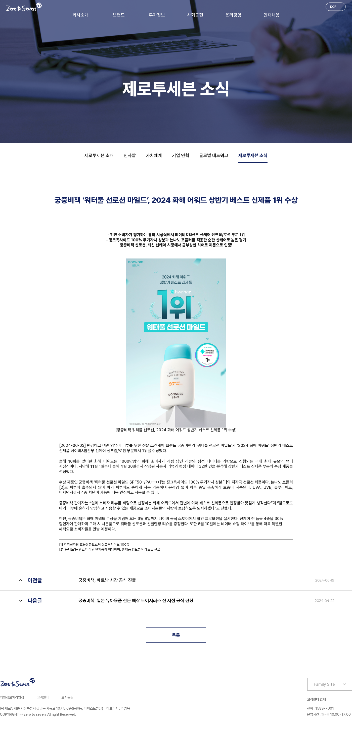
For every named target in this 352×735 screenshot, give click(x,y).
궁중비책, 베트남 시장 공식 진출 (107, 580)
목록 (176, 635)
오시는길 (67, 697)
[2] (61, 487)
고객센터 (43, 697)
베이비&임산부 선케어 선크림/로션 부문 (102, 450)
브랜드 (113, 18)
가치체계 (154, 155)
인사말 (130, 155)
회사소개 (73, 18)
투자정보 (153, 18)
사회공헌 (195, 18)
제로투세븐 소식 (253, 155)
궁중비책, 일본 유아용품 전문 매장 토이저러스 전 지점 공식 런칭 (135, 600)
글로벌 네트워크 (213, 155)
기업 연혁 (180, 155)
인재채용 (279, 18)
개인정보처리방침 (12, 697)
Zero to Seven (24, 7)
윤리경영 (237, 18)
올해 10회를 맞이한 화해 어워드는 (89, 461)
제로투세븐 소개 (99, 155)
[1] (224, 482)
